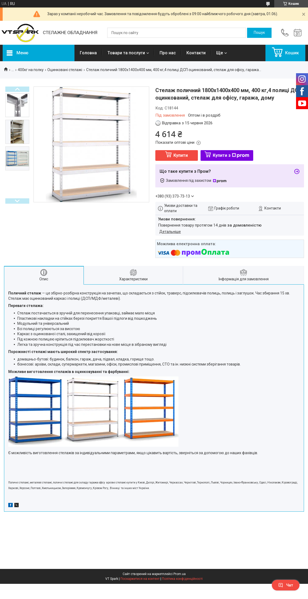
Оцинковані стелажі (64, 70)
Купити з (231, 155)
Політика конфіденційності (182, 579)
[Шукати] (259, 33)
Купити (180, 155)
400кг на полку (31, 70)
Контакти (196, 52)
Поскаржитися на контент (140, 579)
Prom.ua (179, 574)
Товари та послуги (126, 52)
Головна (88, 52)
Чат (285, 585)
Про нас (168, 52)
